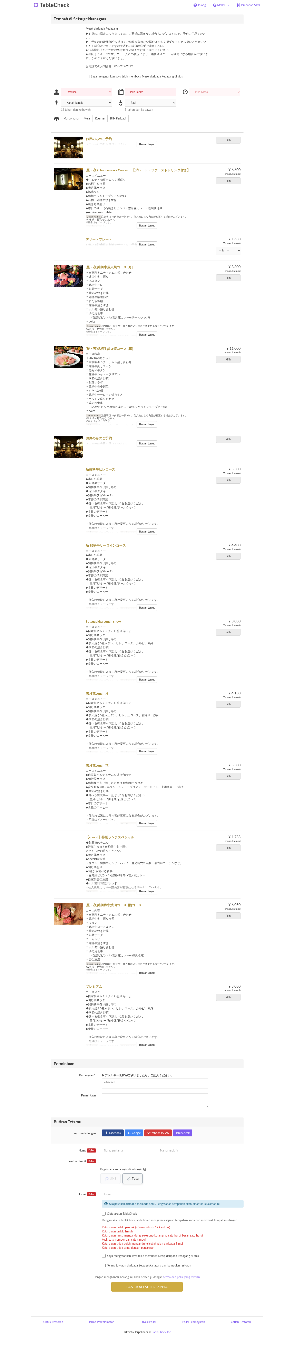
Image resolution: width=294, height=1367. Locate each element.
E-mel (87, 1194)
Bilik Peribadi (116, 118)
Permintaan (88, 1095)
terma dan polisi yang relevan (181, 1277)
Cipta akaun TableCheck (119, 1214)
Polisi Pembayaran (193, 1322)
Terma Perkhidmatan (101, 1322)
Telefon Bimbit (82, 1161)
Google (134, 1133)
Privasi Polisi (148, 1322)
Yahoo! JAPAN (158, 1133)
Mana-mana (70, 118)
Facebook (113, 1133)
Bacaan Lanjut (147, 144)
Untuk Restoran (53, 1322)
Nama (87, 1150)
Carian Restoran (241, 1322)
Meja (85, 118)
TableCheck (183, 1133)
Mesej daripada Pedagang (102, 28)
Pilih (229, 140)
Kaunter (98, 118)
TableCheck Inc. (162, 1332)
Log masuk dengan (84, 1133)
